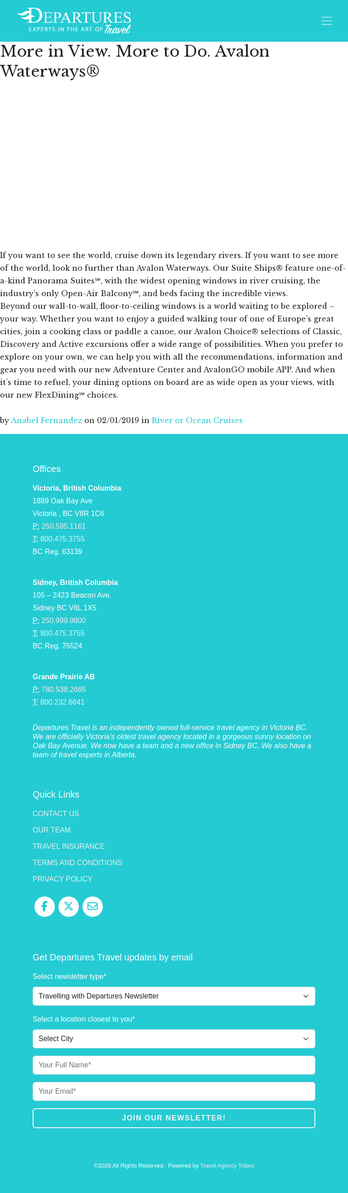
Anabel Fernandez (46, 420)
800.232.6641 (62, 702)
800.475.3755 (62, 539)
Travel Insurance (69, 846)
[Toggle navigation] (326, 20)
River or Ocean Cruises (197, 420)
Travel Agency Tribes (227, 1165)
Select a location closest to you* (84, 1019)
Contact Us (56, 814)
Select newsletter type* (69, 976)
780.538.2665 (64, 689)
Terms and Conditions (77, 863)
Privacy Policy (62, 879)
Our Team (52, 830)
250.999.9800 (64, 620)
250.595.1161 (64, 526)
